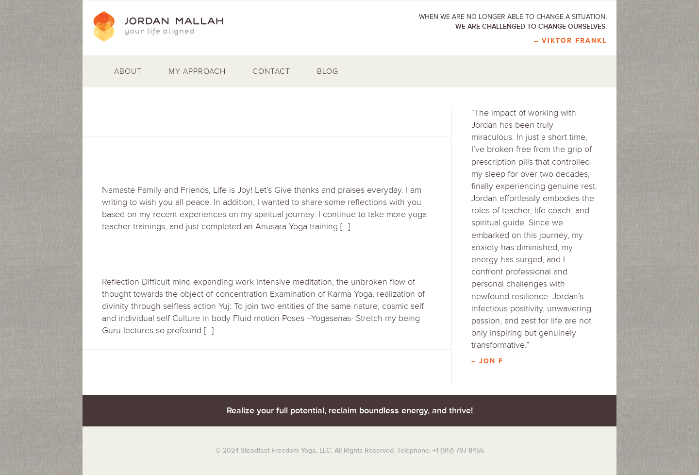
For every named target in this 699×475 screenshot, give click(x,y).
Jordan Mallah (165, 27)
